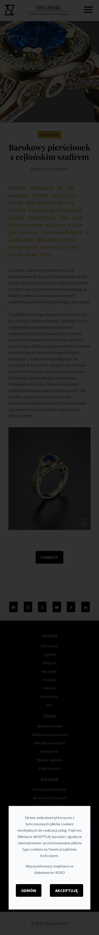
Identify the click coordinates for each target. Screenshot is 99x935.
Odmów (28, 890)
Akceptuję (66, 890)
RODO (60, 872)
